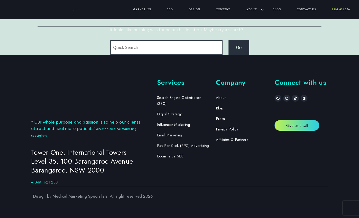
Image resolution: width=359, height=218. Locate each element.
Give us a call (297, 125)
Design (194, 9)
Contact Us (306, 9)
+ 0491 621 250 (44, 182)
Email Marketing (169, 135)
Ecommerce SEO (170, 156)
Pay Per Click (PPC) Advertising (183, 145)
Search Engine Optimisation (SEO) (179, 100)
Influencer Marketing (173, 124)
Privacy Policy (227, 129)
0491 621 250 (341, 9)
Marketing (142, 9)
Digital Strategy (169, 114)
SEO (170, 9)
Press (220, 118)
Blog (276, 9)
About (251, 9)
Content (223, 9)
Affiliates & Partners (232, 139)
